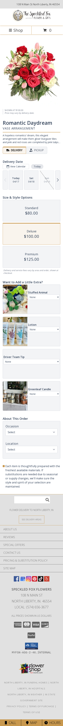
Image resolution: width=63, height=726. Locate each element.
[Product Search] (32, 500)
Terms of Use (31, 712)
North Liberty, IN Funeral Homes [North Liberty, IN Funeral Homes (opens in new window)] (26, 682)
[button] (31, 646)
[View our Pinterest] (34, 580)
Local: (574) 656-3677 (32, 607)
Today (37, 166)
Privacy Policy (16, 706)
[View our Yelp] (46, 580)
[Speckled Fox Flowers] (31, 21)
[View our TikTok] (40, 580)
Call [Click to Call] (10, 722)
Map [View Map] (31, 722)
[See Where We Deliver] (31, 519)
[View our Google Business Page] (22, 580)
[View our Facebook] (16, 580)
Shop (16, 30)
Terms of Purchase (41, 706)
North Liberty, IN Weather (25, 694)
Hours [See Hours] (52, 722)
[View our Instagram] (28, 580)
